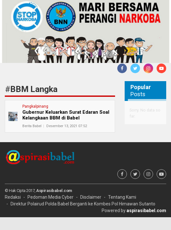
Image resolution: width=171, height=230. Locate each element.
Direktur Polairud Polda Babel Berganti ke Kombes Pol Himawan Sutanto (83, 203)
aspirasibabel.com (146, 210)
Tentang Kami (122, 197)
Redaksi (13, 197)
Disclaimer (90, 197)
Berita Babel (32, 126)
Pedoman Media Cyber (50, 197)
